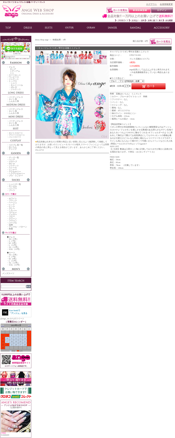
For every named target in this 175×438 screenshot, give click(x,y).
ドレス (12, 67)
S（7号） (13, 241)
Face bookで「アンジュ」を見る (18, 311)
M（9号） (13, 243)
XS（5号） (13, 239)
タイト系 (13, 99)
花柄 (11, 225)
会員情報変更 (166, 4)
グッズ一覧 (14, 157)
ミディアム (15, 71)
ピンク (12, 206)
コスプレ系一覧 (16, 145)
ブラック (13, 200)
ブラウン (13, 221)
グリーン (13, 219)
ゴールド (13, 212)
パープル (13, 223)
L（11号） (13, 245)
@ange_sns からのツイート (12, 318)
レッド (12, 204)
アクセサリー (15, 171)
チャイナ (13, 149)
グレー (12, 208)
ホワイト (13, 198)
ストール (13, 167)
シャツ (14, 83)
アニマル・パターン (18, 227)
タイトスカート (16, 133)
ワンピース (14, 77)
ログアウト (151, 4)
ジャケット (14, 79)
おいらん (13, 147)
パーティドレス (16, 97)
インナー (13, 169)
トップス (13, 81)
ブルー (12, 217)
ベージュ (13, 202)
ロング (13, 69)
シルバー (13, 210)
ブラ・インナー (16, 176)
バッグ (12, 159)
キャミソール (17, 85)
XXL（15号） (15, 249)
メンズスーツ (8, 273)
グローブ (13, 161)
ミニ (12, 73)
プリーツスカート (17, 135)
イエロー (13, 214)
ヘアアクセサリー (17, 173)
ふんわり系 (14, 101)
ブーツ (12, 190)
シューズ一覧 (15, 184)
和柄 (11, 229)
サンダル (13, 186)
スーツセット (15, 75)
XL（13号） (14, 247)
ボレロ (14, 87)
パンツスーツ (15, 137)
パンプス (13, 188)
